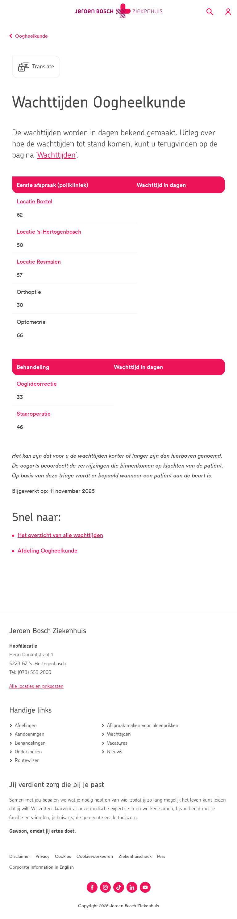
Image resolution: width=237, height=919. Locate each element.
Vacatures (117, 743)
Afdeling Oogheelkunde (47, 550)
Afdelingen (26, 725)
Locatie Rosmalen (39, 261)
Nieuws (114, 751)
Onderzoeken (28, 751)
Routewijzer (27, 760)
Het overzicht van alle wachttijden (60, 535)
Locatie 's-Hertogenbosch (49, 231)
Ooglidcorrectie (37, 383)
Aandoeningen (29, 734)
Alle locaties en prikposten (36, 686)
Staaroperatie (34, 413)
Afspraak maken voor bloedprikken (142, 725)
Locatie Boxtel (34, 201)
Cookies (63, 856)
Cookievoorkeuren (95, 856)
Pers (161, 856)
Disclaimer (19, 856)
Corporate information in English (41, 867)
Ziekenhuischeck (135, 856)
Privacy (42, 856)
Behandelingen (30, 743)
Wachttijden (56, 155)
